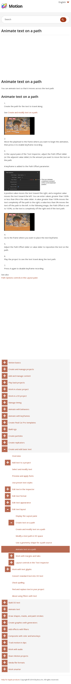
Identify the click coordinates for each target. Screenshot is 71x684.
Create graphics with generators (23, 622)
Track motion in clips (17, 642)
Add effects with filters (19, 629)
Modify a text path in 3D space (29, 536)
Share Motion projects (18, 656)
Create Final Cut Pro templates (22, 422)
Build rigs (13, 429)
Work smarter (15, 669)
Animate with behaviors (19, 409)
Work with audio (16, 649)
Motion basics (15, 362)
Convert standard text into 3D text (27, 576)
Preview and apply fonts (23, 476)
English (64, 2)
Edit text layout (19, 509)
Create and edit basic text (20, 449)
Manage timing (15, 402)
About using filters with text (24, 596)
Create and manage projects (21, 369)
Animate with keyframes (19, 416)
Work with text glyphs (22, 569)
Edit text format (19, 496)
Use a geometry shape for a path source (34, 542)
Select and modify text (22, 469)
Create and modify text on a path (22, 112)
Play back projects (17, 382)
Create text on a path (25, 522)
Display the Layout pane (26, 516)
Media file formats (17, 662)
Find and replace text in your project (28, 589)
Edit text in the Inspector (23, 489)
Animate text (14, 609)
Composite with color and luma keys (24, 636)
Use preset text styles (22, 482)
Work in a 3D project (18, 396)
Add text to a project (21, 462)
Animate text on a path (26, 549)
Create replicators (17, 442)
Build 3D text (14, 602)
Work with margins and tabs (28, 556)
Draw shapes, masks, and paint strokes (26, 616)
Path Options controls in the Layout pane (19, 277)
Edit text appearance (21, 502)
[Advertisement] (23, 57)
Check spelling (18, 582)
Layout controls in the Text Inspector (32, 562)
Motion (15, 6)
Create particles (16, 436)
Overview (16, 456)
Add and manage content (20, 376)
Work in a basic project (19, 389)
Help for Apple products (10, 679)
